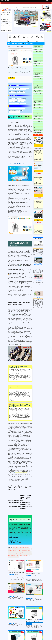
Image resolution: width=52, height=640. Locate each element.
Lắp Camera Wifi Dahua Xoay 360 (38, 105)
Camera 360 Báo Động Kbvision (37, 47)
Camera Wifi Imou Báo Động (38, 110)
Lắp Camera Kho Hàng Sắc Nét (38, 145)
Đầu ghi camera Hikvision (6, 25)
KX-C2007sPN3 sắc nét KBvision (32, 595)
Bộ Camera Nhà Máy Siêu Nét (38, 195)
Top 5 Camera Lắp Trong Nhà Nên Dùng (14, 88)
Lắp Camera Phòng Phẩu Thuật (37, 79)
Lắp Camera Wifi (4, 3)
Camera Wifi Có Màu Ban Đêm (37, 66)
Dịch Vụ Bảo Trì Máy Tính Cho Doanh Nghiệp (23, 552)
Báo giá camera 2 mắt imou (20, 92)
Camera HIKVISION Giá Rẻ (6, 17)
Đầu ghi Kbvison (4, 28)
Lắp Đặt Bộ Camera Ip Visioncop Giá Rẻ (14, 111)
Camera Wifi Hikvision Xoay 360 (38, 124)
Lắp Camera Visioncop (5, 21)
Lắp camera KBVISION (5, 12)
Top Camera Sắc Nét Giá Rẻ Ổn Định (14, 89)
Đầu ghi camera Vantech (6, 30)
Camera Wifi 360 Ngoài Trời (22, 98)
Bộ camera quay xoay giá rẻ (38, 171)
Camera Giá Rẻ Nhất (37, 76)
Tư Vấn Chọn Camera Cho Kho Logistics (37, 74)
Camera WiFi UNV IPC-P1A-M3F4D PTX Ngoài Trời (16, 620)
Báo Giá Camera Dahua (23, 89)
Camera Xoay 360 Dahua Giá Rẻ (38, 114)
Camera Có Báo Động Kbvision (37, 55)
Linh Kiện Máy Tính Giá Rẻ (12, 110)
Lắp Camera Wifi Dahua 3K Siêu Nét (38, 102)
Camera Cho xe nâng (37, 71)
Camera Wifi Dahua (20, 101)
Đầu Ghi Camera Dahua (6, 23)
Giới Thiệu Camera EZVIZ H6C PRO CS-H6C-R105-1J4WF (38, 280)
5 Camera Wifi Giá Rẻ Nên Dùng (37, 108)
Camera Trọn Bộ (11, 3)
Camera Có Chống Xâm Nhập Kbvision (38, 59)
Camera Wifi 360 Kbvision (28, 43)
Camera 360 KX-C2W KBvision (15, 46)
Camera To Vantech (37, 63)
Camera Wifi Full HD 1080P (38, 99)
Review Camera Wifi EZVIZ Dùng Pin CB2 (38, 297)
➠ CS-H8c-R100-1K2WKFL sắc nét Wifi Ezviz (16, 572)
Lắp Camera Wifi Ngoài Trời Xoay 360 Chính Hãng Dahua (38, 91)
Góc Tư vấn (39, 3)
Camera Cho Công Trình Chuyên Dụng (37, 85)
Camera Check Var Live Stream (25, 88)
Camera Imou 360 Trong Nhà (38, 121)
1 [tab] (24, 25)
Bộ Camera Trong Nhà (21, 108)
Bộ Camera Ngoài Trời (20, 110)
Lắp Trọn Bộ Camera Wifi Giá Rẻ (13, 108)
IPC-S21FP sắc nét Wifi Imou (13, 593)
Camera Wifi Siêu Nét (23, 103)
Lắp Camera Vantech (5, 19)
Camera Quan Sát (11, 43)
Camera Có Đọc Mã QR (37, 68)
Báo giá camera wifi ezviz (21, 91)
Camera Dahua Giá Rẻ (5, 14)
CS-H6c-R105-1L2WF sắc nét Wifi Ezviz (33, 573)
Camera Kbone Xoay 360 (37, 93)
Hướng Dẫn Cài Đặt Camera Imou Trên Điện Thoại (21, 548)
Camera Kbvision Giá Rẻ (19, 43)
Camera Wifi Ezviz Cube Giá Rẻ (13, 101)
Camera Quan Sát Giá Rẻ (19, 3)
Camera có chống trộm (37, 81)
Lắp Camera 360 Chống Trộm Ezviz (38, 119)
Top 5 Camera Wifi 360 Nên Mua (38, 128)
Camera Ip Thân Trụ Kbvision (38, 49)
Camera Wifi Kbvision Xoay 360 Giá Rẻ (14, 103)
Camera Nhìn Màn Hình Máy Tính (38, 88)
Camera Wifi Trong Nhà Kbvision (37, 52)
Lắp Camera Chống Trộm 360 (38, 130)
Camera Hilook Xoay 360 (37, 132)
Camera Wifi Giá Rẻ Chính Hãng (13, 98)
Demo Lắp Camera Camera (46, 3)
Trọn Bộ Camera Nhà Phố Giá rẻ (22, 555)
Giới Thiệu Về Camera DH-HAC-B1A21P (38, 247)
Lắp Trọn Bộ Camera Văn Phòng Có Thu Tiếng (16, 553)
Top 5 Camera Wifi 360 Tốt (12, 92)
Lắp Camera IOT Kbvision (37, 61)
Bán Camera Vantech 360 (37, 116)
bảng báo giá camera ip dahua (13, 91)
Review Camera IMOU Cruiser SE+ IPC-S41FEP (38, 264)
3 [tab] (27, 25)
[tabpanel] (26, 19)
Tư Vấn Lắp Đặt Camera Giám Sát (30, 3)
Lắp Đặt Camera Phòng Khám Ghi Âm (38, 220)
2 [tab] (26, 25)
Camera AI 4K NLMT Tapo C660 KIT (32, 621)
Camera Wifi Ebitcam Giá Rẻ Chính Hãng (38, 96)
